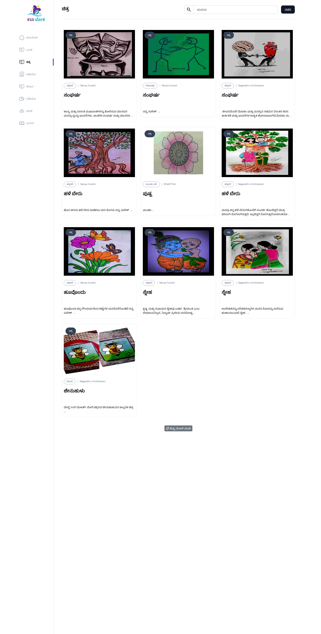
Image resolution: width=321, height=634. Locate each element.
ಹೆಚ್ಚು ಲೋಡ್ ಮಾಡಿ (178, 428)
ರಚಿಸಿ (288, 9)
